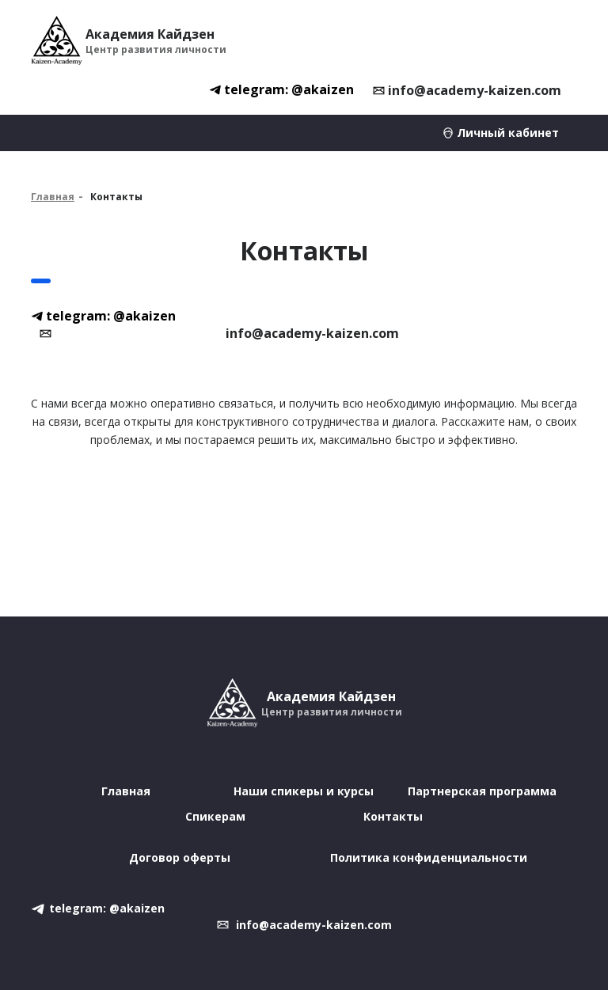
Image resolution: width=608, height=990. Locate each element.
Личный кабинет (508, 132)
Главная (52, 196)
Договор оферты (179, 857)
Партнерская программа (482, 790)
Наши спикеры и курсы (304, 790)
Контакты (393, 816)
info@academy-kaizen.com (474, 90)
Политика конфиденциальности (428, 857)
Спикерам (215, 816)
